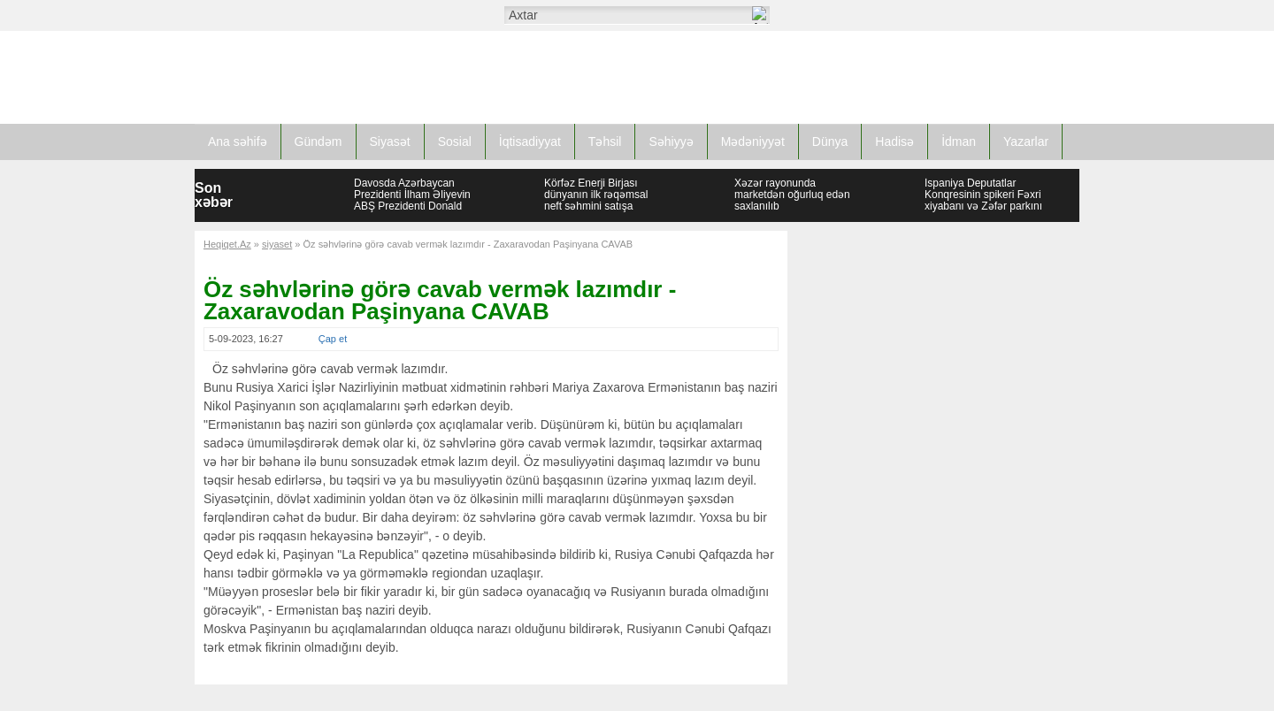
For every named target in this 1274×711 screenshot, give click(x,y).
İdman (958, 141)
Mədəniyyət (753, 141)
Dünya (830, 141)
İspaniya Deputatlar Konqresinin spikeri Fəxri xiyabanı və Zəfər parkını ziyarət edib (983, 200)
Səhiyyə (671, 141)
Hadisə (894, 141)
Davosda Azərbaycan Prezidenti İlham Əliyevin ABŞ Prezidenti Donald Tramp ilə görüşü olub (412, 200)
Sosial (455, 141)
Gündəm (318, 141)
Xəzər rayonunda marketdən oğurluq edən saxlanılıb (792, 194)
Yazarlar (1025, 141)
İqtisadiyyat (530, 141)
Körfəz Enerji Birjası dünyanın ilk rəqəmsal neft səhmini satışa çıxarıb (596, 200)
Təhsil (605, 141)
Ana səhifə (237, 141)
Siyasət (390, 141)
